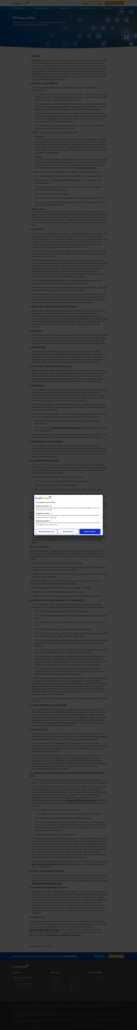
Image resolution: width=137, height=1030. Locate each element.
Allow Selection (68, 531)
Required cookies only (46, 531)
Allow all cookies (90, 531)
